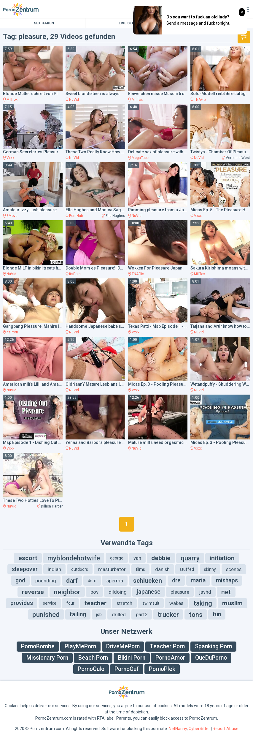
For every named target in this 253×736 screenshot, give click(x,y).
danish (162, 569)
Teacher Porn (167, 646)
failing (78, 614)
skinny (210, 569)
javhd (205, 592)
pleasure (180, 592)
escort (27, 558)
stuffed (187, 569)
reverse (33, 591)
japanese (148, 591)
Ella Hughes (115, 216)
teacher (95, 603)
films (140, 569)
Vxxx (10, 158)
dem (92, 580)
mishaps (227, 580)
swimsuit (150, 603)
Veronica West (238, 158)
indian (54, 569)
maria (198, 580)
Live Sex (126, 23)
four (70, 603)
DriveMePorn (123, 646)
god (20, 580)
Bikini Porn (131, 657)
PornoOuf (126, 669)
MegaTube (140, 158)
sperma (114, 581)
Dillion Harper (52, 506)
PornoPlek (162, 669)
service (49, 603)
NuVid (74, 99)
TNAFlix (200, 99)
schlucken (147, 580)
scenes (233, 569)
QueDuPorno (211, 657)
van (137, 558)
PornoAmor (170, 657)
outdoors (79, 569)
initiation (222, 558)
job (99, 614)
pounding (45, 581)
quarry (190, 558)
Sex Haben (44, 23)
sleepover (25, 569)
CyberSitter (199, 728)
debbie (161, 558)
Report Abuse (225, 728)
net (226, 592)
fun (217, 614)
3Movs (12, 216)
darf (72, 580)
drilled (119, 614)
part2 (141, 614)
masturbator (112, 569)
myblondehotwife (73, 558)
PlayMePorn (80, 646)
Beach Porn (93, 657)
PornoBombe (38, 646)
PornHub (76, 216)
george (116, 558)
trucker (168, 614)
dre (176, 580)
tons (196, 614)
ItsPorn (75, 274)
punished (46, 614)
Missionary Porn (47, 657)
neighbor (67, 592)
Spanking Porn (213, 646)
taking (202, 603)
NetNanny (178, 728)
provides (21, 603)
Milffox (12, 99)
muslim (232, 603)
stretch (124, 603)
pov (94, 592)
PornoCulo (91, 669)
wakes (176, 603)
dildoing (118, 592)
